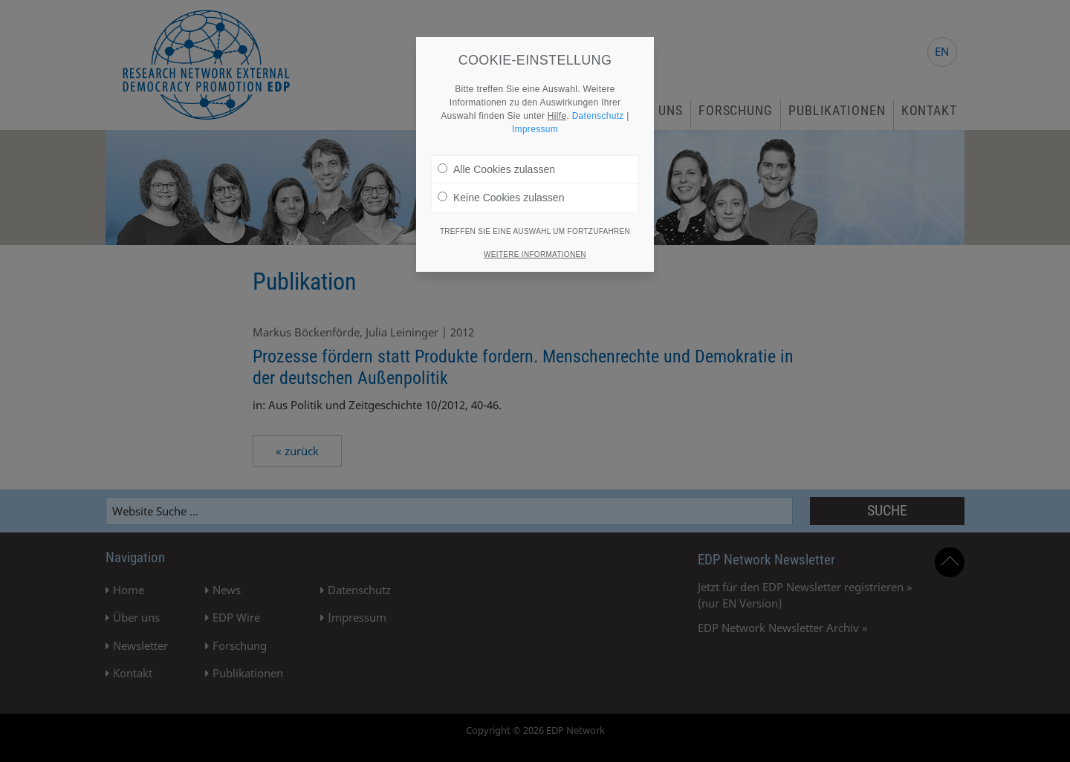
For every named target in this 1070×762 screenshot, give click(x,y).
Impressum (535, 119)
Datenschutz (598, 105)
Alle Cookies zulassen (496, 159)
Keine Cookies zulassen (501, 187)
